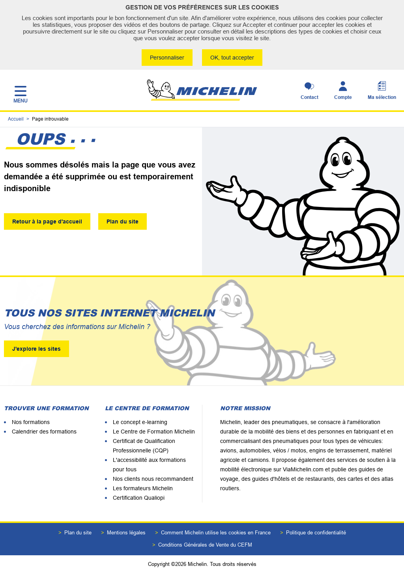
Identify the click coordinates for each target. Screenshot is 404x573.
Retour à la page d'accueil (47, 221)
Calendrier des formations (44, 431)
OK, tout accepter (232, 57)
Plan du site (122, 221)
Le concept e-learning (140, 422)
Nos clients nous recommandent (153, 479)
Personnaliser (167, 57)
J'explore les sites (36, 349)
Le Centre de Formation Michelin (154, 431)
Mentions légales (126, 533)
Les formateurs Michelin (143, 488)
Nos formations (31, 422)
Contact (309, 97)
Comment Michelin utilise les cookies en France (216, 533)
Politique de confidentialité (316, 533)
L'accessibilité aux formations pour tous (149, 465)
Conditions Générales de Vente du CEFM (205, 545)
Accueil (16, 119)
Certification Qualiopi (139, 498)
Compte (343, 97)
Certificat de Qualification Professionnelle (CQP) (144, 446)
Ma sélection (382, 97)
